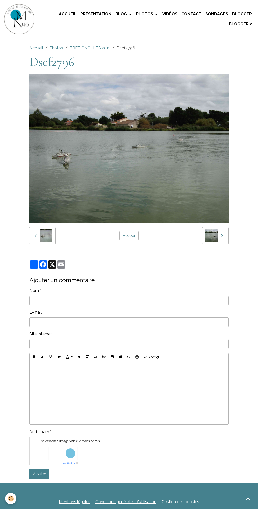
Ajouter (39, 474)
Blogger (242, 14)
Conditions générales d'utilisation (125, 501)
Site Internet (40, 334)
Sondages (216, 14)
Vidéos (169, 14)
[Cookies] (10, 498)
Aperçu (151, 356)
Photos (145, 14)
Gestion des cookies (180, 501)
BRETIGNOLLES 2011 (90, 48)
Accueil (67, 14)
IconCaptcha (69, 463)
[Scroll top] (248, 499)
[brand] (19, 19)
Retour (129, 235)
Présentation (95, 14)
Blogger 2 (240, 24)
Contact (191, 14)
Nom (34, 290)
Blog (121, 14)
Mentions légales (74, 501)
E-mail (35, 312)
